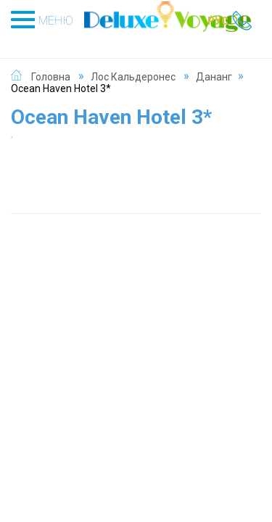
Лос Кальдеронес (133, 77)
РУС (217, 21)
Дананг (214, 77)
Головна (50, 77)
